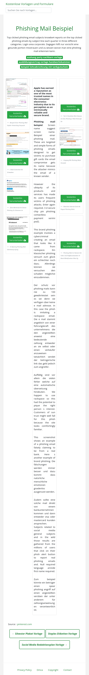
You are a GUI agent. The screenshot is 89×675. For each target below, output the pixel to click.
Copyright (53, 669)
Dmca (40, 669)
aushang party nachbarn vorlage (44, 57)
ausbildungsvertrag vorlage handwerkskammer (44, 62)
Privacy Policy (24, 669)
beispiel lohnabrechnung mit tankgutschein (44, 66)
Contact (67, 669)
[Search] (28, 10)
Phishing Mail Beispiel (44, 28)
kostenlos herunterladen (18, 115)
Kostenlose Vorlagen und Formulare (29, 4)
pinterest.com (24, 624)
